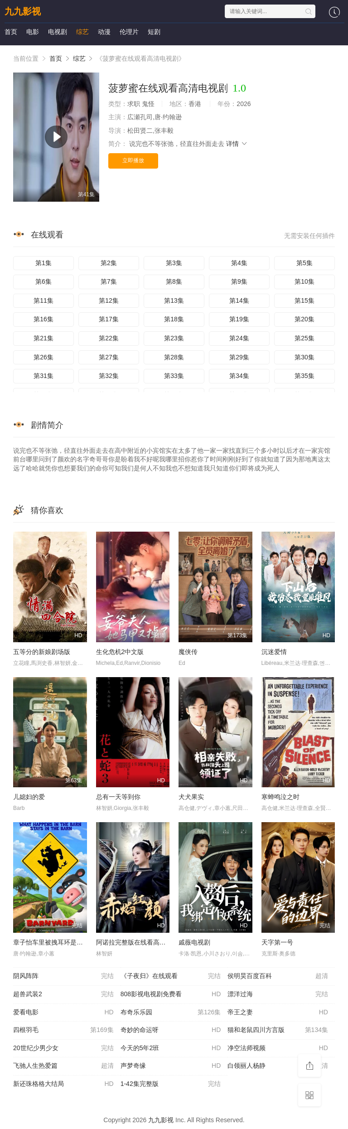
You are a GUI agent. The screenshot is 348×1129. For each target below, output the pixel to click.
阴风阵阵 (63, 976)
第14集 (239, 300)
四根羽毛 (63, 1030)
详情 (237, 143)
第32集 (109, 375)
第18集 (174, 319)
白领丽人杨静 (277, 1066)
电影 (32, 31)
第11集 (43, 300)
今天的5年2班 (171, 1048)
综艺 (82, 31)
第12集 (109, 300)
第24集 (239, 338)
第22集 (109, 338)
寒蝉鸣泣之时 (280, 796)
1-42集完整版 (171, 1084)
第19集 (239, 319)
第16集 (43, 319)
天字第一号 (277, 942)
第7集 (109, 281)
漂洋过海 (277, 994)
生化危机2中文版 (120, 651)
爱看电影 (63, 1012)
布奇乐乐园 (171, 1012)
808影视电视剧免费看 (171, 994)
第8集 (174, 281)
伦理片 (129, 31)
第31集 (43, 375)
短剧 (154, 31)
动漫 (104, 31)
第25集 (304, 338)
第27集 (109, 357)
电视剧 (57, 31)
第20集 (304, 319)
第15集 (304, 300)
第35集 (304, 375)
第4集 (239, 263)
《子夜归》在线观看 (171, 976)
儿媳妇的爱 (29, 796)
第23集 (174, 338)
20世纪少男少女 (63, 1048)
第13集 (174, 300)
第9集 (239, 281)
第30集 (304, 357)
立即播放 (133, 160)
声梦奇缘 (171, 1066)
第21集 (43, 338)
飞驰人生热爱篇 (63, 1066)
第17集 (109, 319)
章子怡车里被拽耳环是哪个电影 (57, 942)
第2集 (109, 263)
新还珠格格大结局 (63, 1084)
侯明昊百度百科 (277, 976)
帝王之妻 (277, 1012)
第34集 (239, 375)
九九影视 (23, 11)
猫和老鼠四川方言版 (277, 1030)
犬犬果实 (191, 796)
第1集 (43, 263)
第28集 (174, 357)
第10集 (304, 281)
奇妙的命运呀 (171, 1030)
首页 (11, 31)
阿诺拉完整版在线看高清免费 (137, 942)
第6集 (43, 281)
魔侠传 (188, 651)
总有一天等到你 (118, 796)
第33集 (174, 375)
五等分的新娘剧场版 (41, 651)
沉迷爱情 (274, 651)
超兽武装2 (63, 994)
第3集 (174, 263)
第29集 (239, 357)
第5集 (304, 263)
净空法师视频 (277, 1048)
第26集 (43, 357)
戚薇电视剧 (194, 942)
